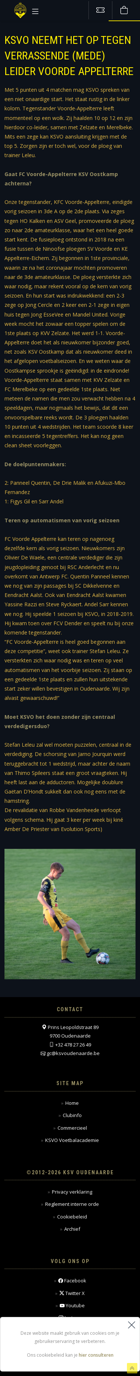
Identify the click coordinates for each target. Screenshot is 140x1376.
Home (72, 1103)
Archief (72, 1229)
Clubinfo (72, 1115)
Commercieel (72, 1128)
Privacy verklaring (72, 1191)
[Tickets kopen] (100, 10)
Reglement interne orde (72, 1204)
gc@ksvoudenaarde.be (73, 1053)
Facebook (72, 1280)
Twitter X (72, 1293)
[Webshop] (124, 10)
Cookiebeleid (72, 1216)
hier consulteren (96, 1355)
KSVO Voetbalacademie (72, 1140)
